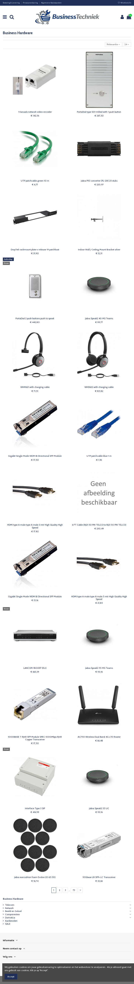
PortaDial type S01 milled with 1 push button (99, 111)
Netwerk (9, 908)
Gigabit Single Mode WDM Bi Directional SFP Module (35, 455)
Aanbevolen (11, 920)
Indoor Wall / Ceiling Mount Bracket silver (99, 249)
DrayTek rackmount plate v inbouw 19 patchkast (35, 249)
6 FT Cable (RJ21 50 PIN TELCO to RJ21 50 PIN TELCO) (99, 524)
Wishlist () (124, 3)
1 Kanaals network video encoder (35, 111)
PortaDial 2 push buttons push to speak (34, 318)
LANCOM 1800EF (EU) (34, 667)
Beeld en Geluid (13, 911)
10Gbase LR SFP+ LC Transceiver (99, 877)
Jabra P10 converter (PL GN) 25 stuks (99, 180)
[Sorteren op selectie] (113, 44)
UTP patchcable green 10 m (35, 180)
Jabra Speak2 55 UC (99, 808)
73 (74, 890)
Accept (10, 976)
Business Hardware (13, 898)
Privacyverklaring (30, 3)
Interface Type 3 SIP (35, 808)
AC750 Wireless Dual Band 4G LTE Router (99, 736)
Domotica (10, 917)
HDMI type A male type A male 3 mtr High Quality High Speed (35, 526)
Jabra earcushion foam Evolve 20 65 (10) (35, 877)
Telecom (9, 904)
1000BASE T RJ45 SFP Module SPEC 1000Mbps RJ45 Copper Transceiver (35, 738)
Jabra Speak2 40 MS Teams (99, 318)
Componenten (12, 914)
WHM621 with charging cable (35, 387)
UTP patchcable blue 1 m (99, 455)
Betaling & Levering (11, 3)
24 (127, 44)
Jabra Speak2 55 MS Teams (99, 667)
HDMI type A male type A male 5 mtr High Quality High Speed (99, 597)
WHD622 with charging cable (99, 387)
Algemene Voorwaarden (51, 3)
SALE (7, 923)
